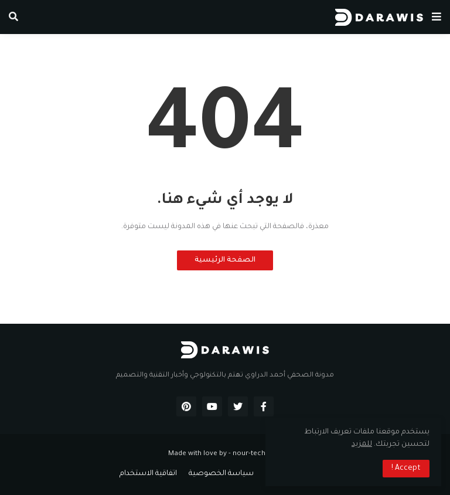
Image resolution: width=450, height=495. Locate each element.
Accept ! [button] (406, 469)
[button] (436, 17)
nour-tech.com (257, 454)
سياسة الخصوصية (221, 474)
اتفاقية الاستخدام (148, 474)
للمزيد (362, 444)
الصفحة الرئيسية (225, 260)
